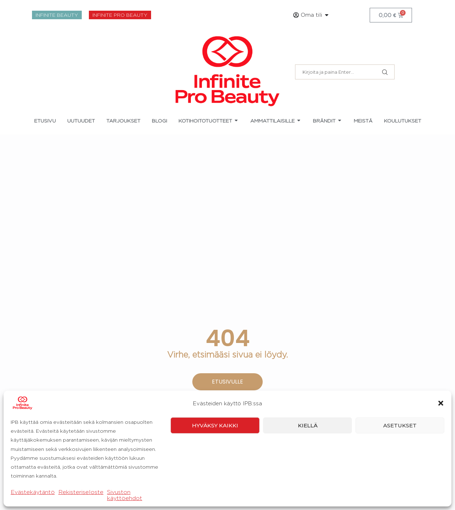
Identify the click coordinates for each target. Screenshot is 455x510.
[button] (440, 484)
